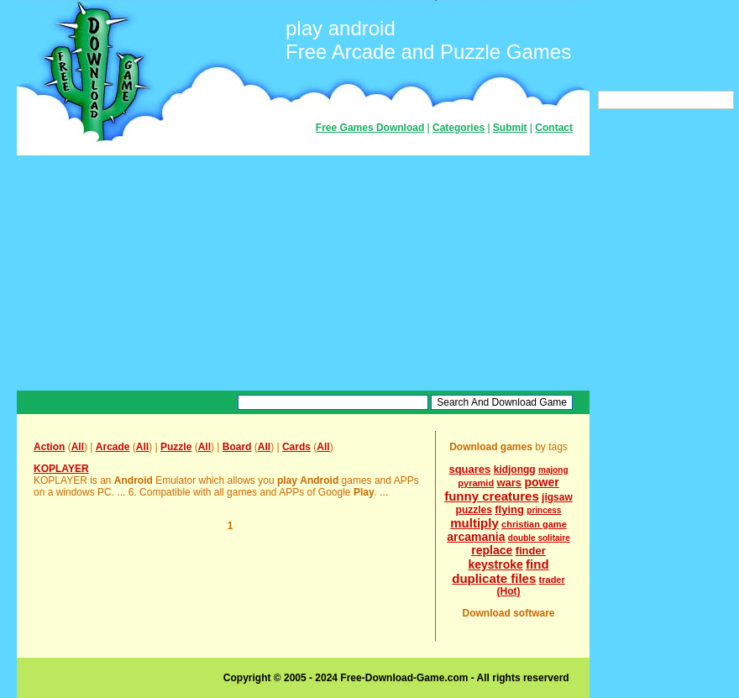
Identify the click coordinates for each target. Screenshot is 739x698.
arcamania (476, 536)
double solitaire (539, 538)
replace (491, 550)
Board (237, 447)
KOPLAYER (61, 469)
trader (552, 580)
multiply (474, 523)
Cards (296, 447)
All (77, 447)
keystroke (495, 564)
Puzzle (175, 447)
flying (509, 509)
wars (508, 482)
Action (49, 447)
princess (544, 510)
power (541, 482)
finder (531, 550)
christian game (534, 524)
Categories (458, 128)
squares (469, 469)
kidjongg (515, 469)
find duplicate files (500, 571)
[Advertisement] (303, 273)
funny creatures (491, 496)
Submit (510, 128)
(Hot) (509, 591)
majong (553, 470)
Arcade (113, 447)
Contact (554, 128)
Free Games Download (370, 128)
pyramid (476, 483)
